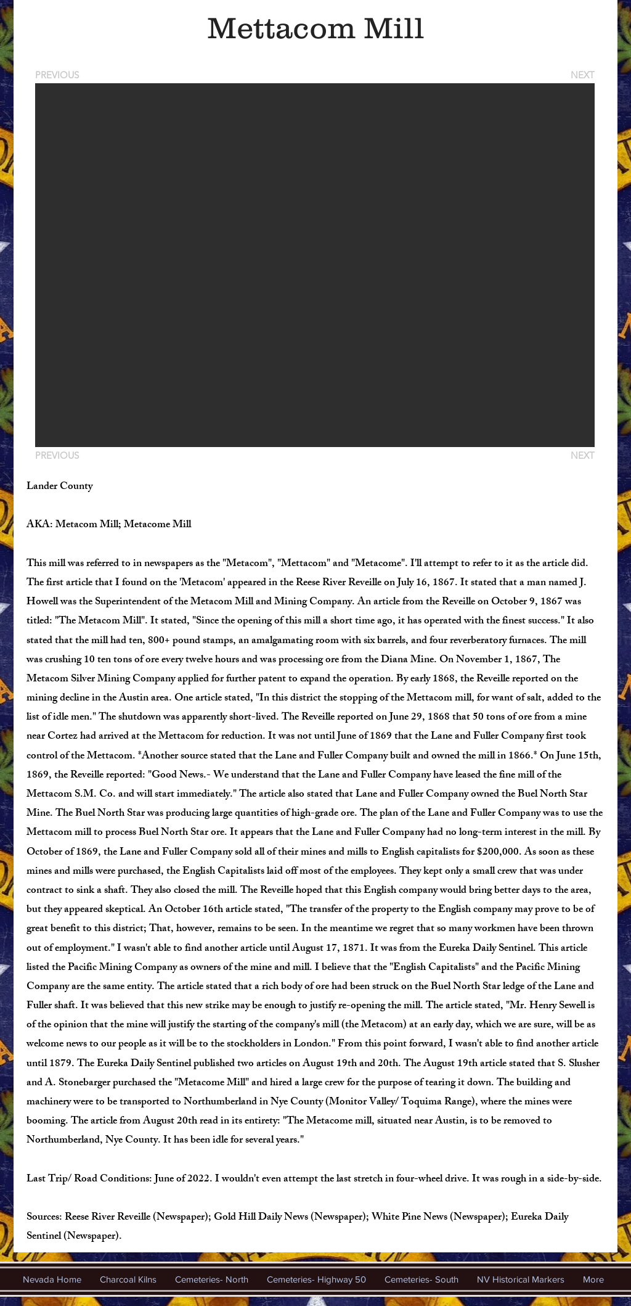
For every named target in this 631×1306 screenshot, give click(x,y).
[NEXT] (582, 75)
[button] (315, 265)
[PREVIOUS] (59, 75)
